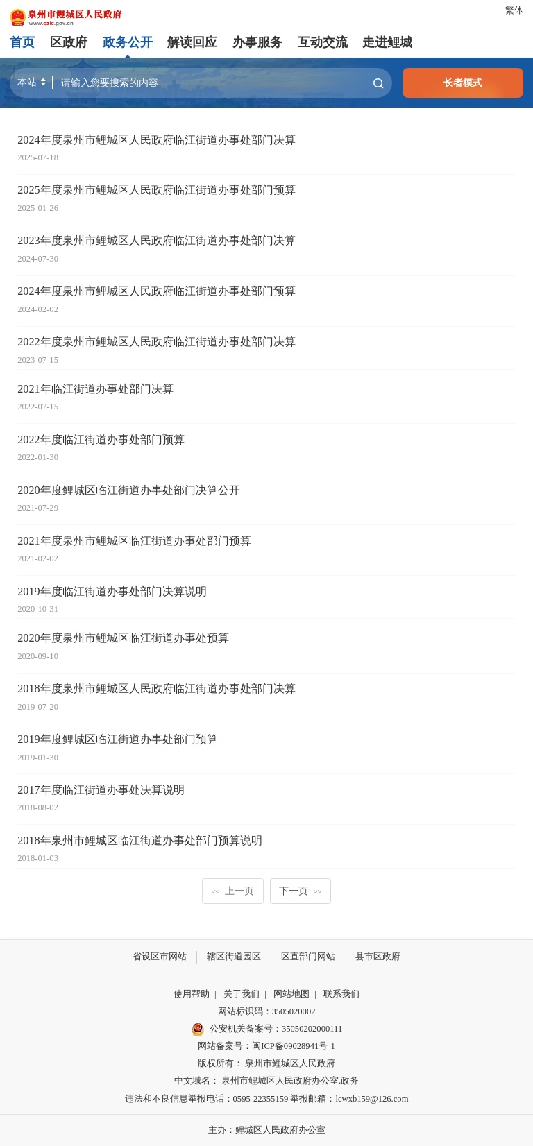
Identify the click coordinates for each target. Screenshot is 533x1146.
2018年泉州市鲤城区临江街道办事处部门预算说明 (139, 841)
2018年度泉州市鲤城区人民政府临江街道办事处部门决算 (156, 689)
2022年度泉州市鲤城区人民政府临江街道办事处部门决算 (156, 342)
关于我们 (241, 993)
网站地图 (291, 993)
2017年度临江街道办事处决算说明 (100, 790)
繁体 (514, 10)
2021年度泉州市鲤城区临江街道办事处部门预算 (134, 541)
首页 (22, 42)
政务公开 (128, 42)
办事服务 (257, 42)
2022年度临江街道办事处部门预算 (100, 440)
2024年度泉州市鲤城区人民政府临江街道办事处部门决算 (156, 140)
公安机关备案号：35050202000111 (266, 1029)
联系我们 (341, 993)
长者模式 (462, 82)
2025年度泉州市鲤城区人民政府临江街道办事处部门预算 (156, 190)
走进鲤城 (387, 42)
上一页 (233, 890)
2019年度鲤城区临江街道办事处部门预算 (117, 739)
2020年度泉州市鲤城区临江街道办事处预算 (122, 638)
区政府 (68, 42)
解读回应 (192, 42)
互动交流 (322, 42)
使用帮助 (192, 993)
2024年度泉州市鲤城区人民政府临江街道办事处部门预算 (156, 291)
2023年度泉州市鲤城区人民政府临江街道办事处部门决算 (156, 240)
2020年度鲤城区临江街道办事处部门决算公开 (128, 490)
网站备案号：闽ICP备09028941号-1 (266, 1046)
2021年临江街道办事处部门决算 (95, 389)
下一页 (300, 890)
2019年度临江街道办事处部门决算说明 (111, 591)
